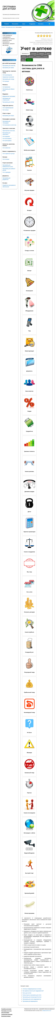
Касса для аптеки (27, 993)
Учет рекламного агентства (9, 125)
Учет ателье (5, 110)
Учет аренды (5, 81)
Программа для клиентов (8, 65)
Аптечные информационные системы (32, 988)
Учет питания (5, 159)
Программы (15, 23)
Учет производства (7, 75)
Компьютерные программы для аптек (32, 995)
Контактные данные (6, 1016)
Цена (23, 23)
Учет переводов (6, 172)
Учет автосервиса (6, 138)
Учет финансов (6, 87)
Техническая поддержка (6, 1014)
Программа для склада (8, 79)
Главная (6, 23)
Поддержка (32, 23)
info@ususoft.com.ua (46, 1010)
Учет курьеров (6, 136)
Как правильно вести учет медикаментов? (33, 990)
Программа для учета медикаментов (32, 999)
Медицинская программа (8, 96)
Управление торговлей (8, 77)
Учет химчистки (6, 147)
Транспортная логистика (8, 130)
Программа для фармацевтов (30, 1001)
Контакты (40, 23)
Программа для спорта (8, 115)
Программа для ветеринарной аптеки (32, 997)
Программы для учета (6, 1010)
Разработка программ (6, 1008)
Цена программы (5, 1012)
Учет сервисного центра (8, 153)
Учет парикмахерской (7, 107)
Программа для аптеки (8, 102)
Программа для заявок (8, 67)
